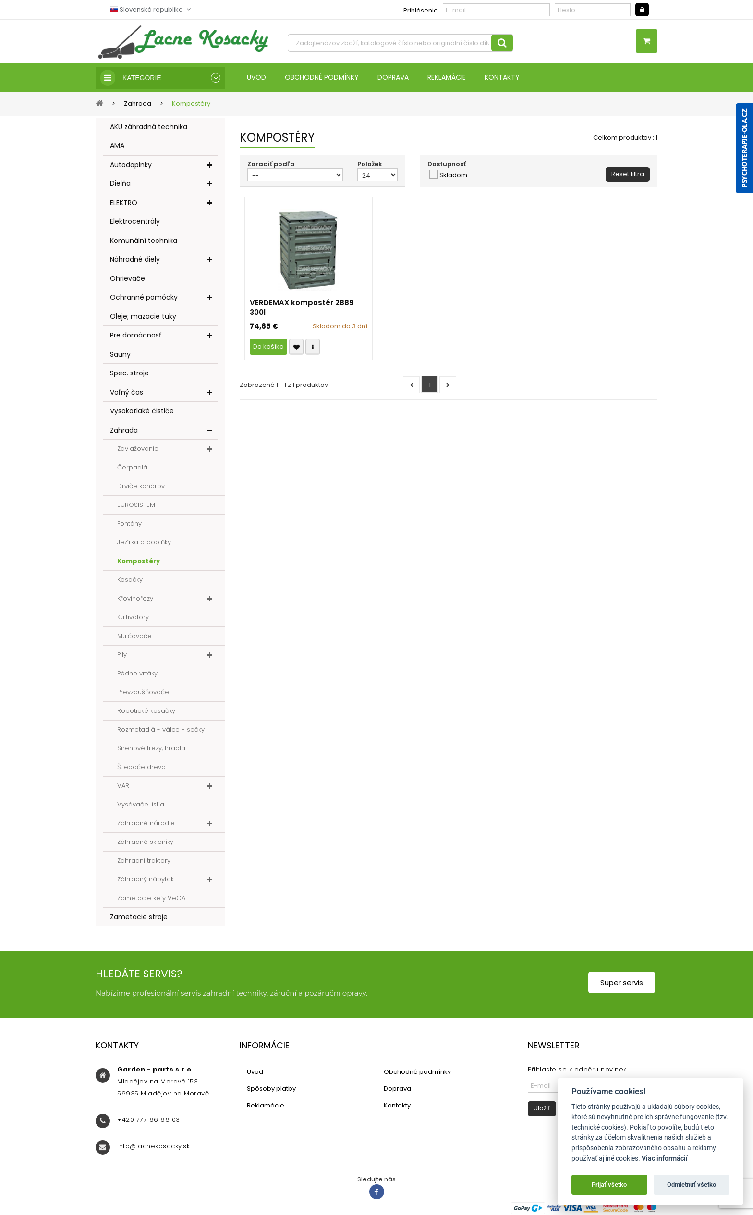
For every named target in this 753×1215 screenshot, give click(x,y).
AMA (117, 145)
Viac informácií (665, 1159)
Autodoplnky (131, 164)
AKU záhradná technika (148, 127)
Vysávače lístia (140, 804)
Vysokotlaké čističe (142, 411)
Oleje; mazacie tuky (143, 316)
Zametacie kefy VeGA (151, 897)
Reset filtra (627, 174)
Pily (122, 654)
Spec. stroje (129, 373)
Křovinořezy (135, 598)
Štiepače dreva (141, 766)
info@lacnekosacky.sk (153, 1146)
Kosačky (130, 579)
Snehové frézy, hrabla (151, 748)
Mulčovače (134, 635)
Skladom (453, 175)
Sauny (120, 354)
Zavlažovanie (137, 448)
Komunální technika (143, 240)
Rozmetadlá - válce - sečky (161, 729)
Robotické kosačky (146, 710)
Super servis (621, 982)
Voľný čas (126, 392)
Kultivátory (133, 617)
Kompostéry (138, 560)
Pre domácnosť (135, 335)
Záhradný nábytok (145, 879)
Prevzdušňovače (143, 692)
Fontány (129, 523)
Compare (312, 347)
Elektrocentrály (135, 221)
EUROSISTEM (136, 504)
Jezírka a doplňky (144, 542)
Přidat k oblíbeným (296, 347)
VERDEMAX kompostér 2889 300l (302, 307)
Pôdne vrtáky (137, 673)
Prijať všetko (609, 1184)
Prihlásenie (420, 10)
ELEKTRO (123, 202)
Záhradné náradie (146, 823)
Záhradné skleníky (145, 841)
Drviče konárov (141, 486)
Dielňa (120, 183)
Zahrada (124, 430)
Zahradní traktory (143, 860)
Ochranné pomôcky (144, 297)
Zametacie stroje (139, 917)
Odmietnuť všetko (691, 1184)
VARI (124, 785)
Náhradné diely (135, 259)
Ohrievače (127, 278)
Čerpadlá (132, 467)
